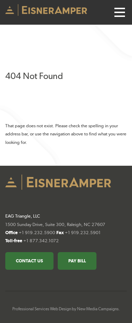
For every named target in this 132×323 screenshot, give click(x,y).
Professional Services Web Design (41, 308)
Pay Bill (77, 260)
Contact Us (29, 260)
